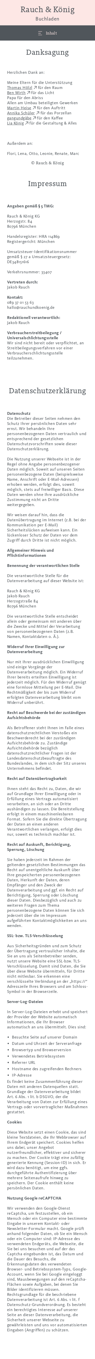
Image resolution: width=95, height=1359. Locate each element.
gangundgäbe (19, 118)
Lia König (15, 123)
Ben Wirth (16, 92)
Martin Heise (19, 107)
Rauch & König (47, 13)
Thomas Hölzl (19, 87)
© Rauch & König (47, 162)
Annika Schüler (21, 113)
